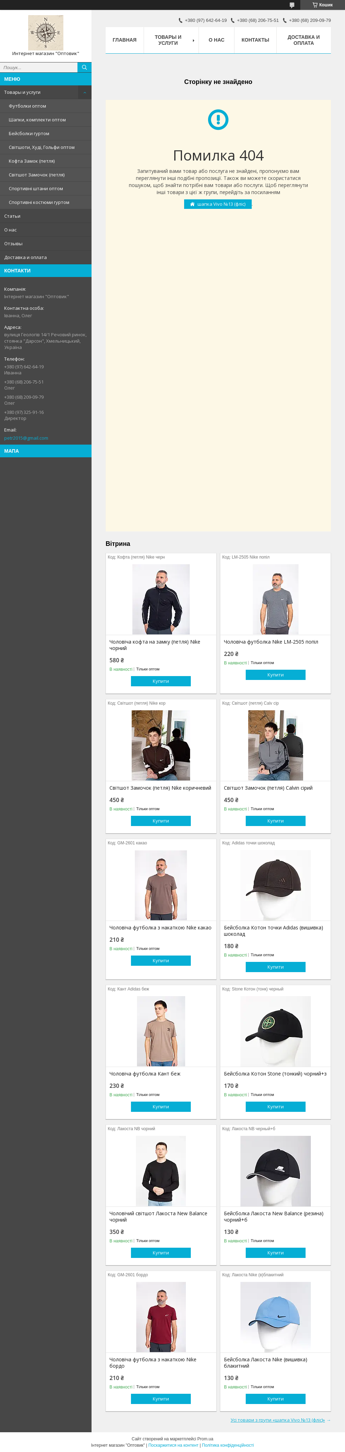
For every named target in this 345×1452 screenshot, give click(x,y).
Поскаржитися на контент (173, 1445)
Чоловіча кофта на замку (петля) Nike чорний (154, 645)
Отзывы (13, 243)
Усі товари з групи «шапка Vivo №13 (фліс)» (278, 1420)
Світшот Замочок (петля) (36, 174)
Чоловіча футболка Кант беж (145, 1074)
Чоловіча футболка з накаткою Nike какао (160, 927)
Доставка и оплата (25, 257)
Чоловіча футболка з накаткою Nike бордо (152, 1362)
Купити (161, 681)
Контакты (255, 40)
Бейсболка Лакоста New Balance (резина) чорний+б (274, 1216)
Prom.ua (205, 1438)
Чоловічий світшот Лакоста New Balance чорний (158, 1216)
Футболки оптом (27, 106)
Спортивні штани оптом (36, 188)
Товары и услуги (22, 92)
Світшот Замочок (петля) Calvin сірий (268, 788)
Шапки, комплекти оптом (37, 119)
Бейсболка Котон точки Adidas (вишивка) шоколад (273, 930)
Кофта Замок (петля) (32, 161)
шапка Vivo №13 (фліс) (221, 204)
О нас (10, 230)
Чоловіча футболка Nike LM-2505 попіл (271, 642)
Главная (125, 40)
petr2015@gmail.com (26, 438)
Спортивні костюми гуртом (39, 202)
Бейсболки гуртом (29, 133)
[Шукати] (84, 67)
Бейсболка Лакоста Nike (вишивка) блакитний (265, 1362)
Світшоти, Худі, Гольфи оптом (42, 147)
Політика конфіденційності (228, 1445)
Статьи (12, 216)
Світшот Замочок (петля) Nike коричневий (160, 788)
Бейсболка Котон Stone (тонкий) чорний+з (275, 1074)
